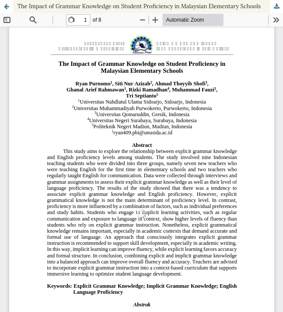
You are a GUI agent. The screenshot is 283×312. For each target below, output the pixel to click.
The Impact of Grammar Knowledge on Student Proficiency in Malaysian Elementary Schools (139, 6)
